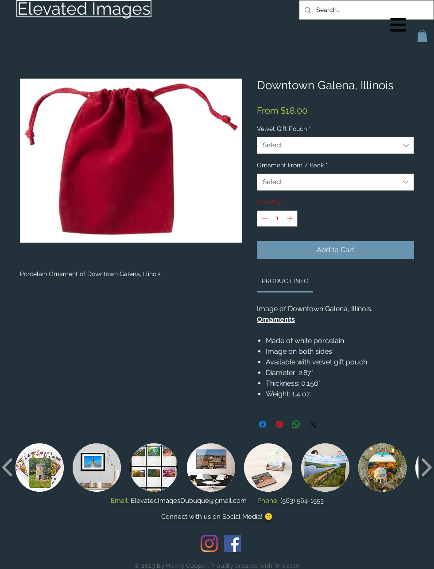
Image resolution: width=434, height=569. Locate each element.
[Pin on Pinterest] (279, 424)
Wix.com (287, 565)
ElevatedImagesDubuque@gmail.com (189, 501)
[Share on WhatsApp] (296, 424)
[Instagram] (209, 543)
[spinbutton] (277, 218)
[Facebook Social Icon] (232, 543)
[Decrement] (263, 218)
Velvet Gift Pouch (284, 128)
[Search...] (365, 10)
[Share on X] (313, 424)
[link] (285, 280)
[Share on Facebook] (262, 424)
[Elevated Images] (83, 8)
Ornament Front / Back (292, 165)
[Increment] (290, 218)
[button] (398, 25)
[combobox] (335, 145)
